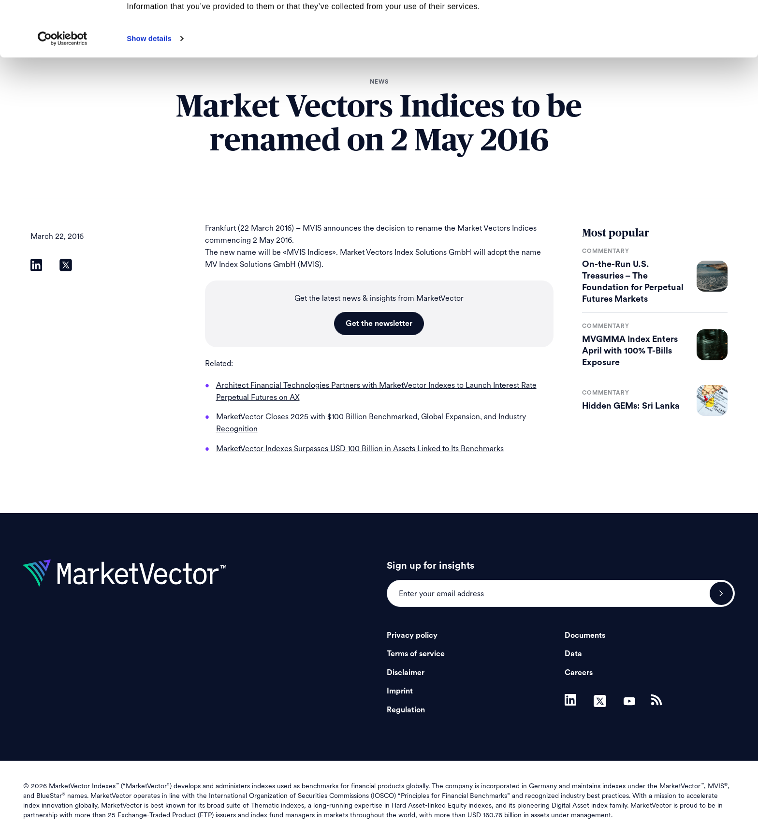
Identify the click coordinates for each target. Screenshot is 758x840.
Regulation (406, 710)
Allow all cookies (677, 24)
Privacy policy (412, 635)
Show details (149, 90)
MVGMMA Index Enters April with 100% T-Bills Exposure (630, 351)
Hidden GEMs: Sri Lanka (631, 405)
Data (573, 654)
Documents (585, 635)
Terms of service (416, 654)
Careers (579, 673)
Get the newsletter (379, 323)
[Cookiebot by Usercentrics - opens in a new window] (62, 90)
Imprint (400, 691)
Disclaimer (405, 673)
